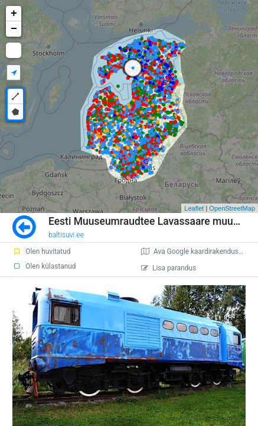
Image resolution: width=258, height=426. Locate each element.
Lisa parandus (168, 268)
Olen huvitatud (41, 251)
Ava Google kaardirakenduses (193, 251)
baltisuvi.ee (66, 235)
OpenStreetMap (232, 208)
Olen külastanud (44, 266)
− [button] (14, 29)
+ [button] (14, 14)
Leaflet (194, 208)
